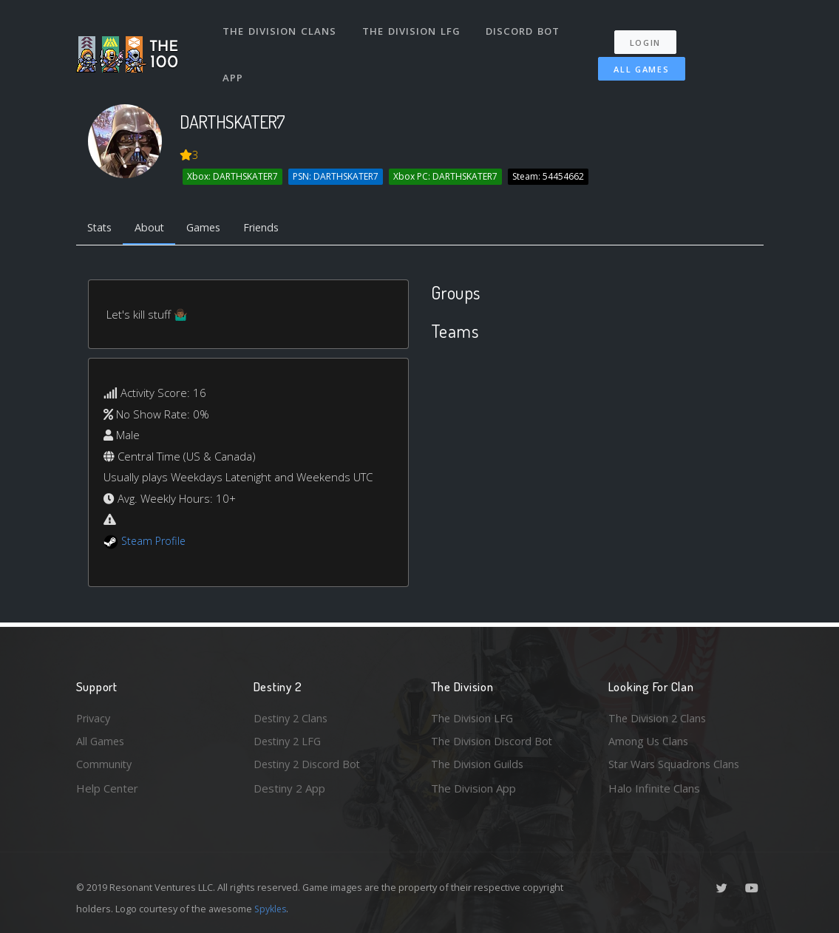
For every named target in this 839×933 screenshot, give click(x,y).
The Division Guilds (479, 763)
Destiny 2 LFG (289, 740)
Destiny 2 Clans (293, 715)
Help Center (107, 788)
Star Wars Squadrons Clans (676, 763)
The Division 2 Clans (659, 715)
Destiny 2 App (289, 788)
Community (104, 763)
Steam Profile (155, 542)
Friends (271, 227)
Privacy (94, 715)
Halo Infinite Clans (654, 788)
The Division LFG (413, 28)
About (153, 227)
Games (210, 227)
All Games (641, 63)
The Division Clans (280, 28)
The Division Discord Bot (494, 740)
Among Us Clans (649, 740)
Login (647, 37)
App (234, 69)
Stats (101, 227)
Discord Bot (525, 28)
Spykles (271, 908)
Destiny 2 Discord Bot (310, 763)
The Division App (473, 788)
